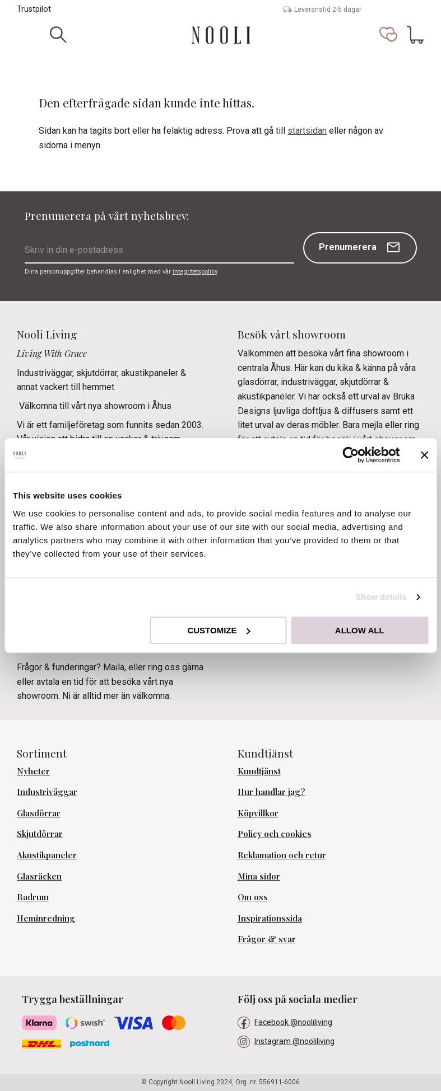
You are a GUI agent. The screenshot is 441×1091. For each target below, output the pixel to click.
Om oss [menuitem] (253, 896)
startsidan (307, 130)
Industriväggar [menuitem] (47, 791)
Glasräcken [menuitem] (39, 876)
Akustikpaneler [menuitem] (47, 854)
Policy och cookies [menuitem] (275, 833)
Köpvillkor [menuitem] (258, 813)
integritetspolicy (195, 271)
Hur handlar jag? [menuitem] (271, 791)
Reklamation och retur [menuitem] (282, 854)
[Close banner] (424, 455)
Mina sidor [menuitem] (259, 876)
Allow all (359, 630)
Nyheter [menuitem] (33, 771)
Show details (381, 596)
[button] (388, 35)
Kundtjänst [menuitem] (259, 771)
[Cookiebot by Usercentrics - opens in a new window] (350, 454)
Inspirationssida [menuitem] (270, 918)
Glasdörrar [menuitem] (39, 813)
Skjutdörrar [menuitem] (40, 833)
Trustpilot (34, 9)
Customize (218, 630)
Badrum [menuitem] (33, 896)
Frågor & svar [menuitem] (267, 938)
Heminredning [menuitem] (46, 918)
